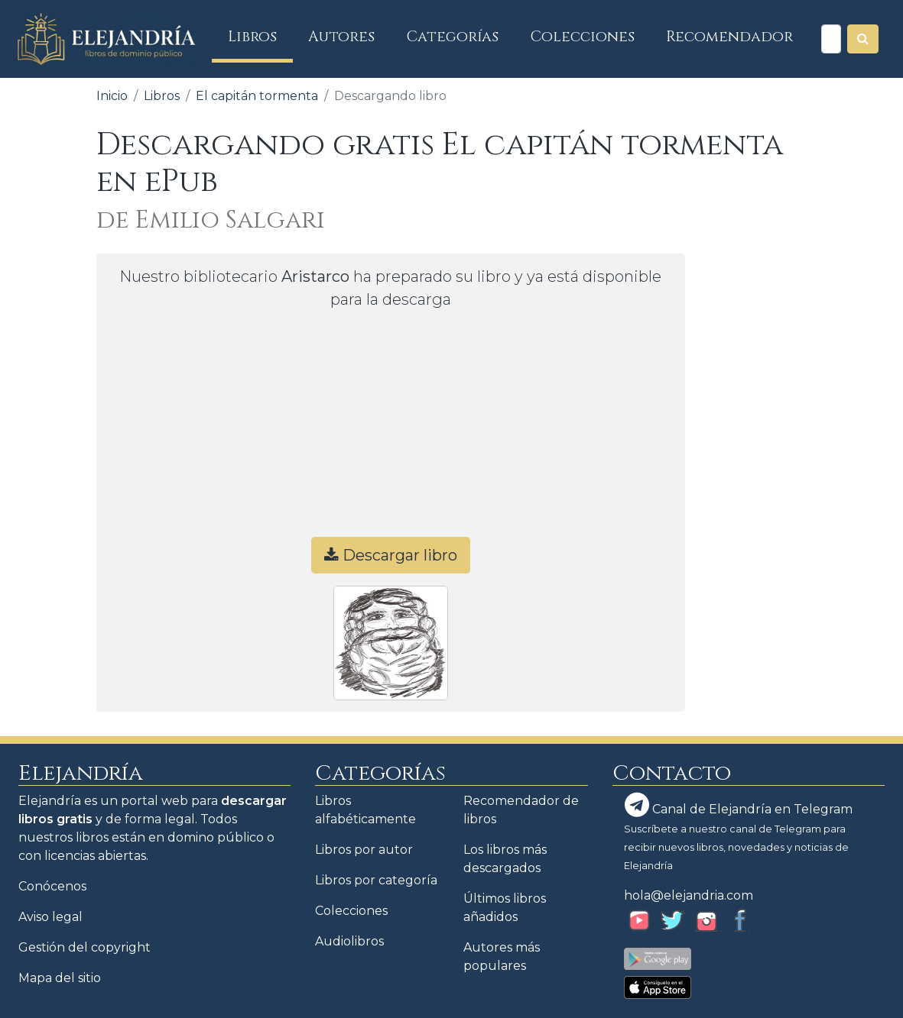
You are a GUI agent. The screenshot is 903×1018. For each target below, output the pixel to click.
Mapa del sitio (59, 978)
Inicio (112, 96)
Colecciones (583, 37)
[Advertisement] (390, 430)
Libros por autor (364, 849)
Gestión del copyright (84, 947)
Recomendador (729, 37)
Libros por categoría (376, 880)
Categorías (453, 37)
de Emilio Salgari (210, 220)
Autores (341, 37)
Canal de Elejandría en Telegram (739, 805)
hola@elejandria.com (688, 895)
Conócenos (52, 886)
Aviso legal (50, 917)
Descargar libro (390, 555)
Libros (260, 36)
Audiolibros (349, 941)
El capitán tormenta (257, 96)
